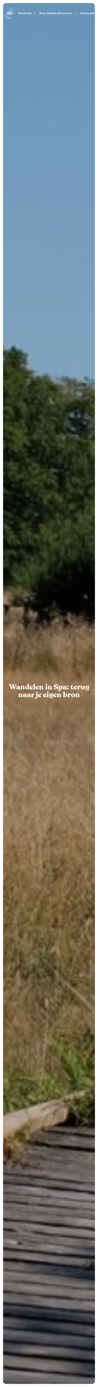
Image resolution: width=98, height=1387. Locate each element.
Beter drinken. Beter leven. (56, 13)
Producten (25, 13)
